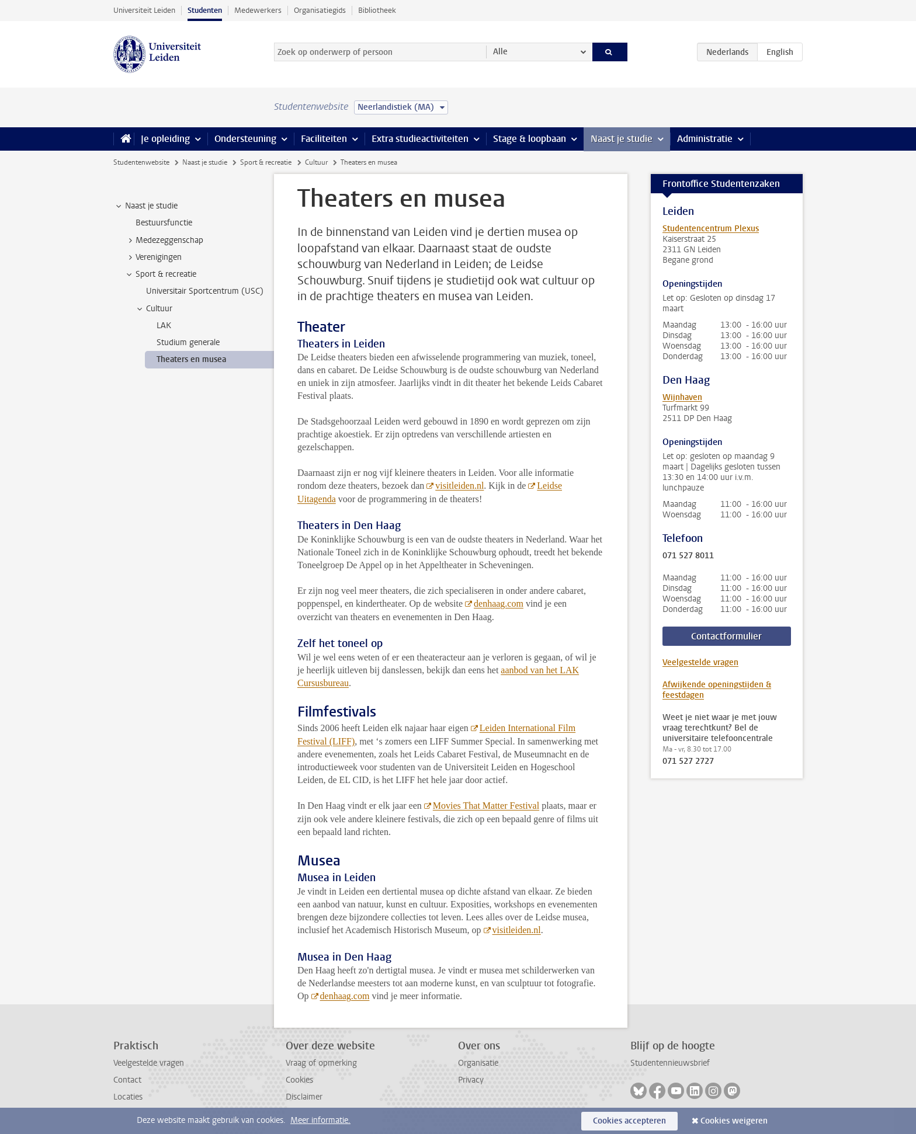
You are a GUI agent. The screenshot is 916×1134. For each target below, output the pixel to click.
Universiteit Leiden (144, 10)
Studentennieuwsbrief (670, 1063)
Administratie (705, 139)
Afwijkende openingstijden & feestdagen (716, 690)
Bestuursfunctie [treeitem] (164, 222)
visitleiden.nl (459, 486)
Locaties (128, 1096)
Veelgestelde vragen (700, 662)
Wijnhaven (682, 397)
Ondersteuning (245, 139)
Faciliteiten (324, 139)
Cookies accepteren (629, 1120)
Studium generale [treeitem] (188, 342)
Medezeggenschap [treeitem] (163, 240)
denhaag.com (498, 603)
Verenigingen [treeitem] (153, 257)
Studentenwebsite (141, 162)
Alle (500, 51)
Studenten (205, 10)
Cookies (299, 1080)
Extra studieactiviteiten (420, 139)
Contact (127, 1080)
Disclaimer (304, 1096)
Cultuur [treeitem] (153, 309)
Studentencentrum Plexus (710, 228)
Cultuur (316, 162)
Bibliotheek (377, 10)
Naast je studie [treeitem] (146, 206)
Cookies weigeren (734, 1120)
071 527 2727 (688, 761)
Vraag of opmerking (321, 1063)
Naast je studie (622, 139)
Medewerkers (258, 10)
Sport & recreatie (266, 162)
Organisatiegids (320, 10)
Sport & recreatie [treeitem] (160, 274)
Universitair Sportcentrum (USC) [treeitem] (204, 291)
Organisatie (478, 1063)
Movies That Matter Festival (486, 806)
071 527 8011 (688, 556)
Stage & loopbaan (529, 139)
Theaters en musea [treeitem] (191, 359)
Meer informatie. (320, 1120)
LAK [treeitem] (164, 325)
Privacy (471, 1080)
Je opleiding (165, 139)
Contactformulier (726, 636)
